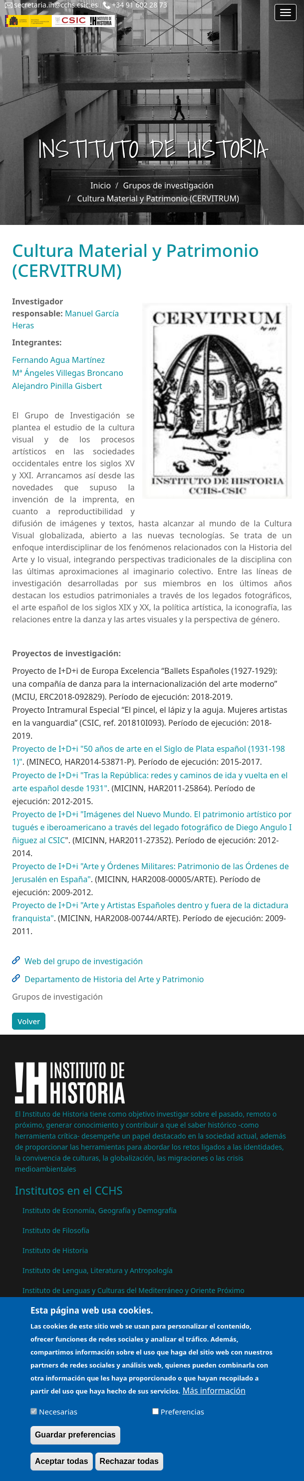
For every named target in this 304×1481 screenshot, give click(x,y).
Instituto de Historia (55, 1250)
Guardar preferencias (75, 1442)
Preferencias (182, 1419)
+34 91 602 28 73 (139, 4)
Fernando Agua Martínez (58, 359)
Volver (28, 1021)
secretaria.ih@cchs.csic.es (56, 4)
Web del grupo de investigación (83, 961)
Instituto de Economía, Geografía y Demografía (99, 1210)
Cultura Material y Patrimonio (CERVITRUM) (158, 198)
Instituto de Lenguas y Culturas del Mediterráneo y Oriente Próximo (133, 1290)
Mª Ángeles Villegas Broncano (67, 372)
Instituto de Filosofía (55, 1230)
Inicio (100, 185)
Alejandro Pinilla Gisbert (57, 385)
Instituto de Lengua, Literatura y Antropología (97, 1270)
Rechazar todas (129, 1468)
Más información (213, 1397)
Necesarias (58, 1419)
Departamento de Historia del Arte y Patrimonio (114, 979)
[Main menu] (286, 12)
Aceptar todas (61, 1468)
